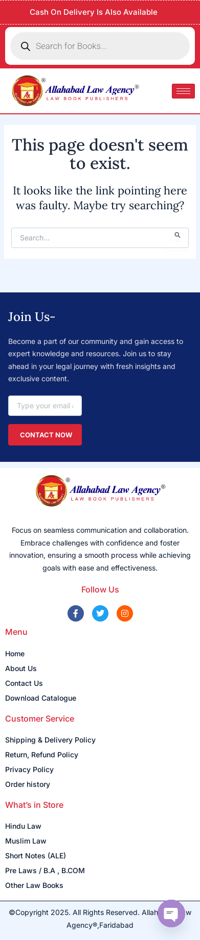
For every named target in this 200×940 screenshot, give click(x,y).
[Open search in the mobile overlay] (100, 46)
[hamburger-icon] (183, 91)
